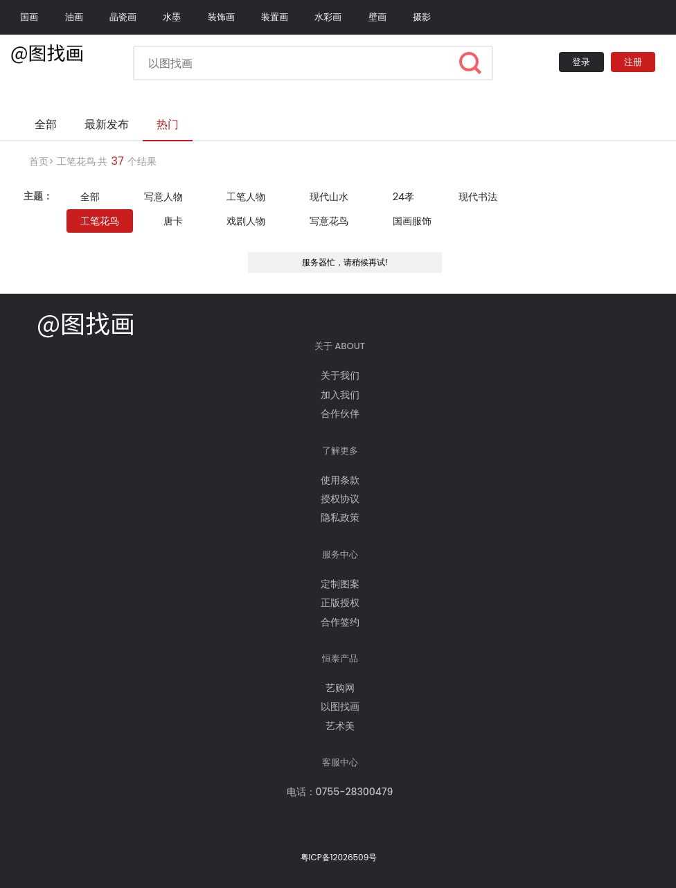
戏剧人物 (245, 221)
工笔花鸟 (76, 161)
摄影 (422, 17)
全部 (90, 197)
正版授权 (340, 603)
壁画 (377, 17)
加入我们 (340, 395)
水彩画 (327, 17)
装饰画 (221, 17)
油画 (74, 17)
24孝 (403, 197)
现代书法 (478, 197)
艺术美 (340, 726)
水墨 (172, 17)
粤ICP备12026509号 (339, 857)
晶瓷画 (122, 17)
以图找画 (340, 706)
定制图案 (340, 584)
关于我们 (340, 375)
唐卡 (173, 221)
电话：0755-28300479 (340, 792)
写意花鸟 (329, 221)
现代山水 (329, 197)
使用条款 (340, 480)
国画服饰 (412, 221)
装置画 (274, 17)
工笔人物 (245, 197)
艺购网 (340, 688)
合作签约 (340, 622)
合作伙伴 (340, 413)
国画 (29, 17)
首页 (38, 161)
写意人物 (163, 197)
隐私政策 (340, 517)
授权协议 (340, 499)
